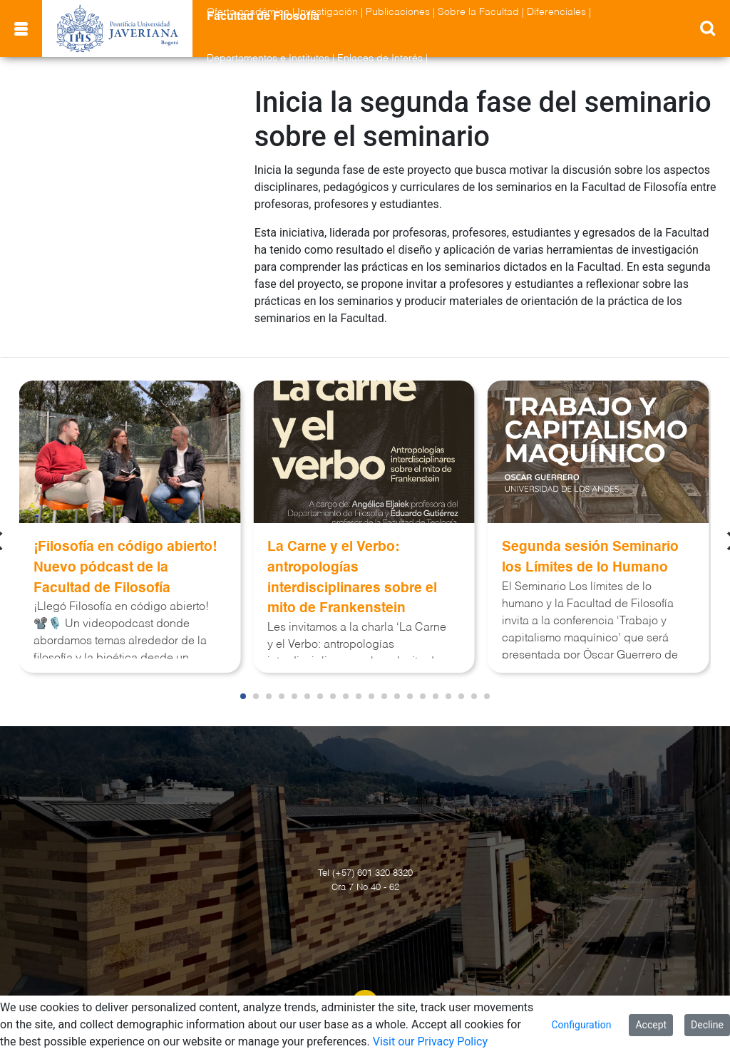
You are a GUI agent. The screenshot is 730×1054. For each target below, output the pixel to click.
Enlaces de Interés (380, 58)
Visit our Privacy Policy (430, 1041)
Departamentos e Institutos (268, 58)
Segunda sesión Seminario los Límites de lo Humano (590, 557)
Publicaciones (398, 12)
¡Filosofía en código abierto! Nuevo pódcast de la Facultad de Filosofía (125, 567)
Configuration (581, 1024)
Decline (707, 1024)
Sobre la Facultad (478, 12)
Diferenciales (556, 12)
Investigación (327, 12)
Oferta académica (248, 12)
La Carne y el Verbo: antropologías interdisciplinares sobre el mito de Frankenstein (352, 577)
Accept (651, 1024)
